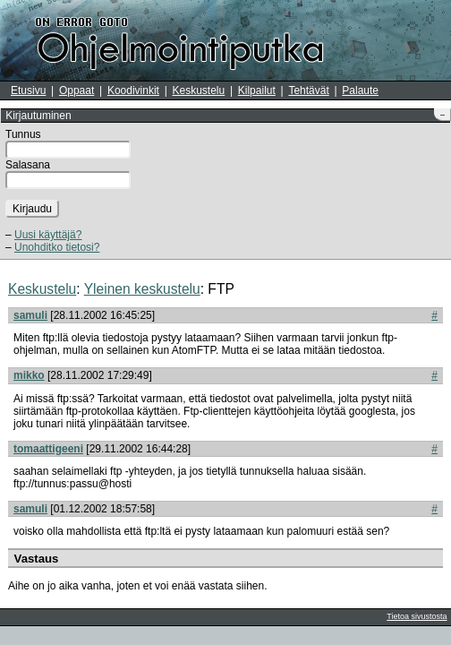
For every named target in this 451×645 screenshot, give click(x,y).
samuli (30, 315)
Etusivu (28, 90)
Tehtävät (308, 90)
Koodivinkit (133, 90)
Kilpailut (257, 90)
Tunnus (23, 134)
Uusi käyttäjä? (47, 234)
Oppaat (76, 90)
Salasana (27, 165)
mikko (29, 375)
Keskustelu (199, 90)
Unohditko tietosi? (56, 247)
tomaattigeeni (48, 449)
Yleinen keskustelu (142, 289)
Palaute (360, 90)
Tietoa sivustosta (417, 616)
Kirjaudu (32, 208)
